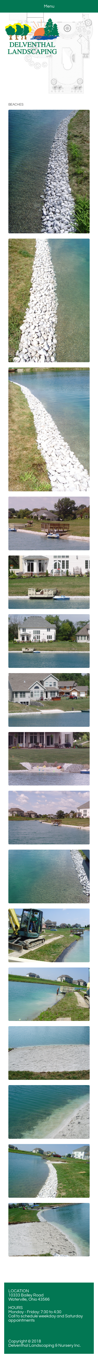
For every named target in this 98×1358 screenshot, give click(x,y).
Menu (49, 6)
